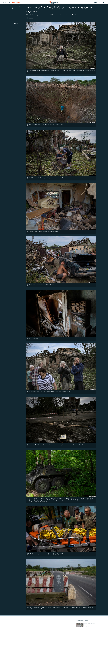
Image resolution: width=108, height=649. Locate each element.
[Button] (15, 23)
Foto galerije (16, 2)
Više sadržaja (30, 18)
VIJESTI (95, 2)
